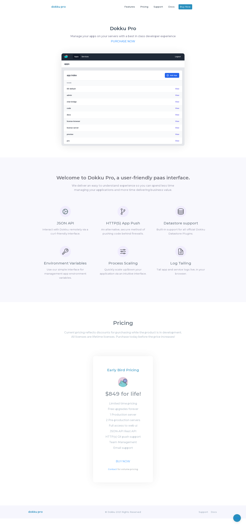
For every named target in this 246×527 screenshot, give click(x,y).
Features (129, 6)
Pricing (144, 6)
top (237, 518)
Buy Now (185, 6)
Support (158, 6)
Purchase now (123, 46)
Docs (171, 6)
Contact (112, 476)
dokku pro (58, 6)
